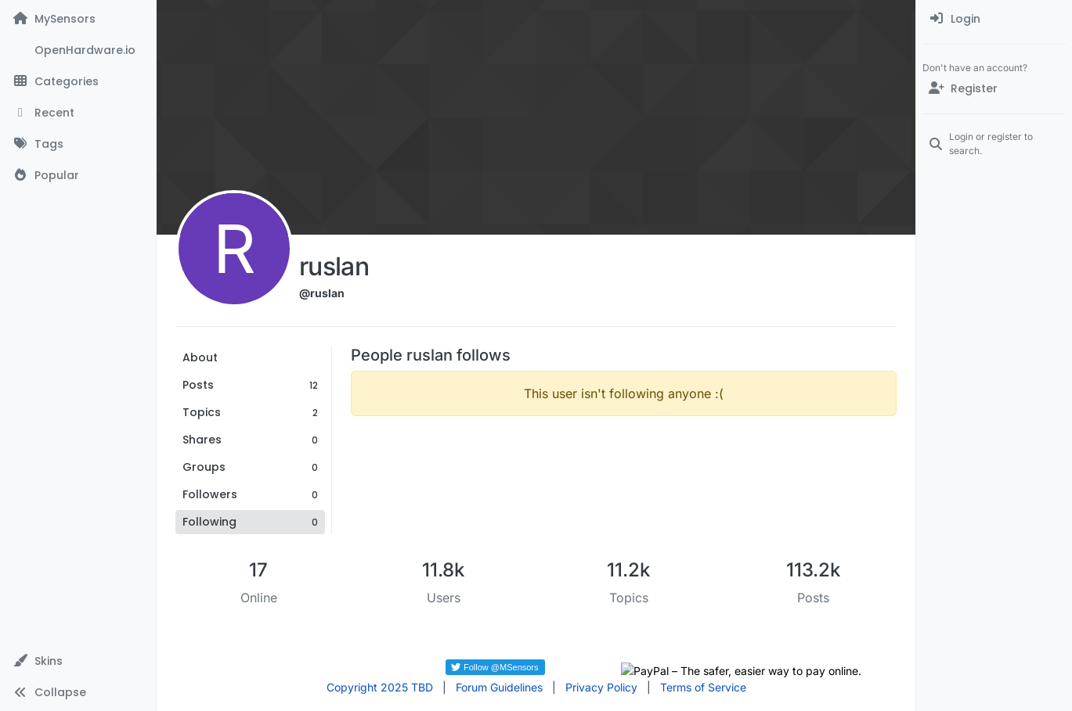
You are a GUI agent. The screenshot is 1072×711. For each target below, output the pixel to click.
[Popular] (78, 175)
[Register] (994, 88)
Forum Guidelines (499, 687)
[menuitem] (994, 18)
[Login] (994, 18)
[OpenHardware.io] (78, 50)
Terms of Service (703, 687)
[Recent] (78, 112)
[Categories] (78, 81)
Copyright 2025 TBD (380, 687)
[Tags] (78, 143)
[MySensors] (78, 18)
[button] (78, 660)
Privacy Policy (601, 687)
